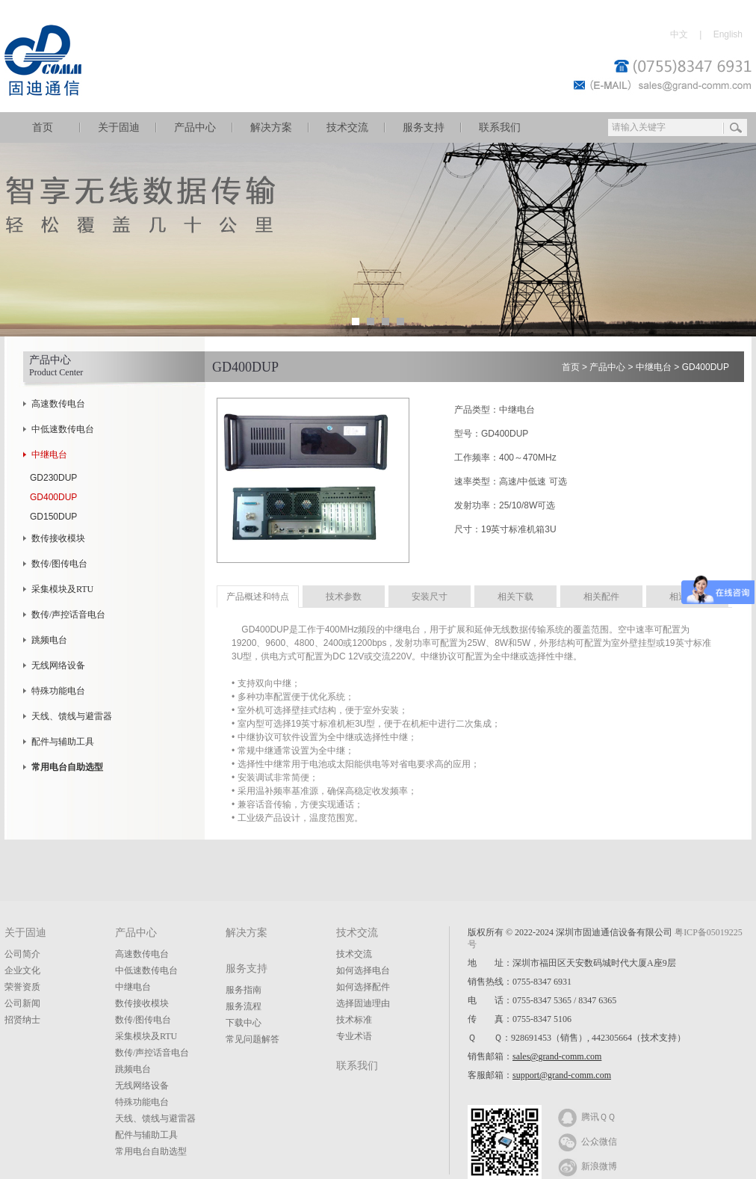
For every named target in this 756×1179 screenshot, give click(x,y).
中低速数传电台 (62, 429)
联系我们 (500, 127)
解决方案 (271, 127)
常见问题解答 (252, 1039)
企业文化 (22, 970)
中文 (679, 34)
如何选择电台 (363, 970)
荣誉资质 (22, 987)
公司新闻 (22, 1003)
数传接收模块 (58, 538)
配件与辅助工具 (62, 741)
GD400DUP (53, 497)
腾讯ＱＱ (587, 1116)
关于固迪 (119, 127)
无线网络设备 (58, 665)
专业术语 (354, 1036)
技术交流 (347, 127)
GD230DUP (53, 477)
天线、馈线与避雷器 (71, 716)
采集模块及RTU (62, 589)
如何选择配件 (363, 987)
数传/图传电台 (59, 563)
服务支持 (423, 127)
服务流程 (243, 1006)
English (728, 34)
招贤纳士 (22, 1020)
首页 (42, 127)
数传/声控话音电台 (68, 614)
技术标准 (354, 1020)
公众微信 (587, 1141)
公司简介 (22, 954)
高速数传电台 (58, 403)
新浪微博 (587, 1165)
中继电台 (49, 454)
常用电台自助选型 (151, 1151)
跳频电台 (49, 640)
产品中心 (195, 127)
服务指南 (243, 990)
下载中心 (243, 1023)
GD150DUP (53, 516)
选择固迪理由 (363, 1003)
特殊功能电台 (58, 691)
